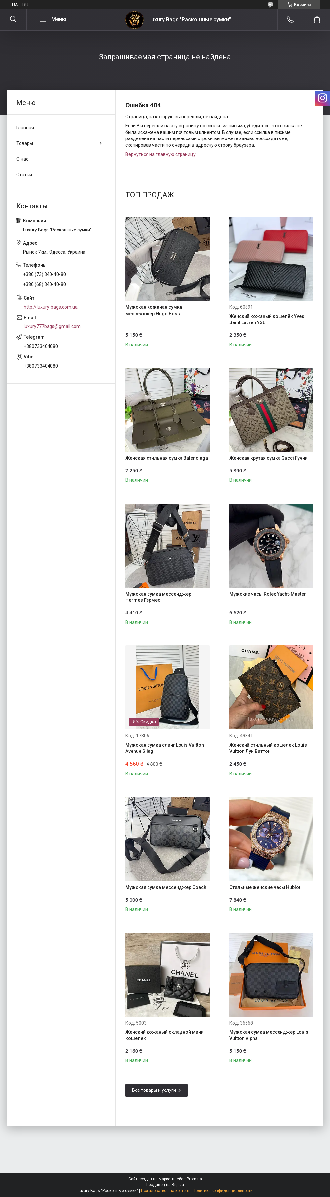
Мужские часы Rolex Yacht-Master (267, 594)
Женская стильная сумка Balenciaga (166, 458)
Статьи (24, 174)
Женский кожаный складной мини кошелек (164, 1035)
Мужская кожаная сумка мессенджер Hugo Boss (153, 310)
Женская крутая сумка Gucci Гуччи (268, 458)
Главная (25, 127)
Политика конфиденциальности (223, 1190)
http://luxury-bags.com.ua (51, 307)
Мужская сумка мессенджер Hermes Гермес (158, 597)
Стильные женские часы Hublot (264, 887)
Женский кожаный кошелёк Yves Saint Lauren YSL (266, 319)
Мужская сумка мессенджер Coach (165, 887)
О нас (22, 159)
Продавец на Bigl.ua (165, 1184)
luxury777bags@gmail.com (52, 326)
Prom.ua (194, 1179)
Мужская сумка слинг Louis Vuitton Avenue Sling (164, 748)
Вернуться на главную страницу (160, 154)
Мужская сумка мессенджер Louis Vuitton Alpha (268, 1035)
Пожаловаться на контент (165, 1190)
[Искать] (13, 19)
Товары (24, 143)
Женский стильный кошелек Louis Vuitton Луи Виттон (268, 748)
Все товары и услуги (154, 1090)
